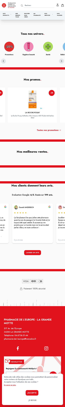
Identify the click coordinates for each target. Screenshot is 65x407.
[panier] (62, 5)
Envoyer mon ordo (27, 15)
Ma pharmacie (37, 14)
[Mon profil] (57, 4)
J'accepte (32, 393)
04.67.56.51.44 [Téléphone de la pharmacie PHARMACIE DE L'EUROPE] (21, 336)
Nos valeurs (59, 14)
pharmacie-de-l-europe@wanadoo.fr (20, 340)
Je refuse (33, 400)
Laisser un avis (32, 253)
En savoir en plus (10, 385)
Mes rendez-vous (17, 15)
